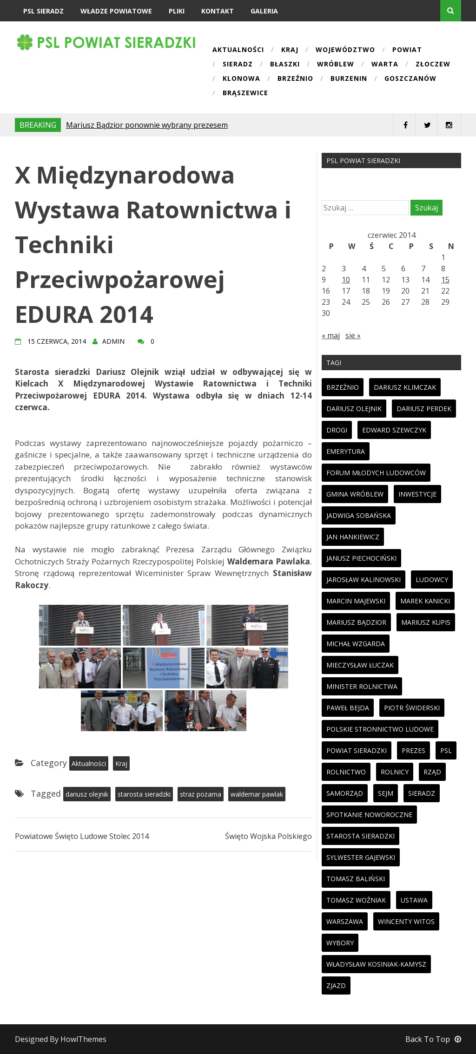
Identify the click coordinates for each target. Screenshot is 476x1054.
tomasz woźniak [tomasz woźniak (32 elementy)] (356, 900)
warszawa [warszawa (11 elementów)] (344, 921)
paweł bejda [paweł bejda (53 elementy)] (347, 707)
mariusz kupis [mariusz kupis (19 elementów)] (425, 622)
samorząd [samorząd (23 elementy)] (344, 793)
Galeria (264, 11)
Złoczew (433, 64)
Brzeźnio (295, 79)
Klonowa (241, 79)
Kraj (289, 50)
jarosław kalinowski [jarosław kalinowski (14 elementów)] (363, 579)
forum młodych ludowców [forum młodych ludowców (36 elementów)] (376, 472)
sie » (353, 335)
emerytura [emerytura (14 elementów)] (345, 451)
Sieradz (238, 64)
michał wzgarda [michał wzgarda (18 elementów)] (355, 643)
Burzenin (349, 79)
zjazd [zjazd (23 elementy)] (336, 985)
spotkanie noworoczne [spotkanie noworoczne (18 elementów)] (369, 814)
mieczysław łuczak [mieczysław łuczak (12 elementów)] (360, 665)
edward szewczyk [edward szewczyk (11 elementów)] (394, 430)
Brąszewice (245, 93)
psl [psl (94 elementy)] (446, 750)
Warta (384, 64)
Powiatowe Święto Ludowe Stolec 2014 (82, 836)
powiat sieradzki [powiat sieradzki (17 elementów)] (356, 750)
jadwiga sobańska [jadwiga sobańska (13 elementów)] (358, 515)
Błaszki (285, 64)
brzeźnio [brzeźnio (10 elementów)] (342, 387)
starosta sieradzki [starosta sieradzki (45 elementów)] (360, 835)
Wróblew (335, 64)
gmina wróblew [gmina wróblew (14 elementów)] (354, 494)
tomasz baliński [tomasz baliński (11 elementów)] (355, 878)
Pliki (177, 11)
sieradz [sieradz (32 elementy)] (421, 793)
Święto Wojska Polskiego (268, 836)
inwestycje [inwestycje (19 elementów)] (417, 494)
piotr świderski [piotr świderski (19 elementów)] (412, 707)
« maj (331, 335)
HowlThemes (83, 1039)
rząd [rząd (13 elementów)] (432, 771)
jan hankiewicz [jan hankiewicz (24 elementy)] (352, 536)
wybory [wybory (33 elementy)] (340, 942)
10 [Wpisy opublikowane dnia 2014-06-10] (346, 280)
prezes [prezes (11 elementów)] (413, 750)
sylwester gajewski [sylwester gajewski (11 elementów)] (360, 857)
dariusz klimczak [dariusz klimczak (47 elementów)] (405, 387)
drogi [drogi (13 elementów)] (336, 430)
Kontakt (217, 11)
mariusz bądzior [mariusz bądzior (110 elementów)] (356, 622)
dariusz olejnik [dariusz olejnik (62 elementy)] (354, 408)
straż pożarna (200, 794)
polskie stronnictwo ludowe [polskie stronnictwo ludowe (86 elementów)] (380, 729)
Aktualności (238, 50)
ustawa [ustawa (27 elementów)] (414, 900)
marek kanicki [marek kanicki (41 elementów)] (425, 600)
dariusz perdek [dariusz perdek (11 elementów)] (424, 408)
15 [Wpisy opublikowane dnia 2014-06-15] (445, 280)
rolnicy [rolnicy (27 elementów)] (395, 771)
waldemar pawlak (257, 794)
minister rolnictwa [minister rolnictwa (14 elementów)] (361, 686)
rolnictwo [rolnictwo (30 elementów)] (346, 771)
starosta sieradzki (144, 794)
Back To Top (433, 1039)
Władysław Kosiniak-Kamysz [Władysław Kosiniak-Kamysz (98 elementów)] (376, 964)
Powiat (407, 50)
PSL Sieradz (43, 11)
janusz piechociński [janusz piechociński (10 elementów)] (361, 558)
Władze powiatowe (116, 11)
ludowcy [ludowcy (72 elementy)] (432, 579)
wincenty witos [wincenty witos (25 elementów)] (406, 921)
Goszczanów (410, 79)
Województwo (345, 50)
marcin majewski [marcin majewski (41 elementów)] (355, 600)
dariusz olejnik (87, 794)
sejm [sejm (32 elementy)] (385, 793)
